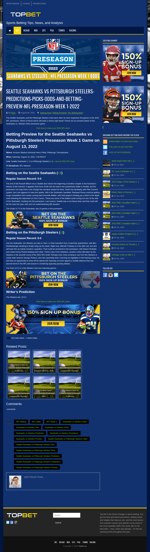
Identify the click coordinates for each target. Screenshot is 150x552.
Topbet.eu (83, 546)
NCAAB (26, 30)
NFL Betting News (75, 113)
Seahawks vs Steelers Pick (27, 427)
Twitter (7, 522)
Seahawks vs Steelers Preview (29, 439)
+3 (29, 161)
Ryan (13, 113)
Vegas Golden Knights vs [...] (125, 234)
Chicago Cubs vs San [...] (123, 255)
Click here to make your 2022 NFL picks (53, 128)
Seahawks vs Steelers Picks (57, 427)
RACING (72, 30)
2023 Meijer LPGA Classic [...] (125, 182)
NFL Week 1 (51, 422)
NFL (17, 30)
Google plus (15, 522)
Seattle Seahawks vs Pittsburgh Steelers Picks (36, 450)
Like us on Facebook (120, 152)
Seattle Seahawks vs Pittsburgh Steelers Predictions (38, 462)
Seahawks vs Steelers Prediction (30, 433)
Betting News (46, 113)
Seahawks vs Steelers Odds (75, 422)
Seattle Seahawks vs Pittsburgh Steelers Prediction (37, 456)
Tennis (61, 30)
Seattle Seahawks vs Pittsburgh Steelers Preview (37, 467)
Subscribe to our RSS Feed (123, 141)
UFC (44, 30)
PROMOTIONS (39, 3)
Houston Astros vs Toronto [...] (125, 244)
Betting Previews (60, 113)
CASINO (26, 3)
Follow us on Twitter (121, 147)
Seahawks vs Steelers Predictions (64, 433)
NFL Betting (21, 422)
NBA (36, 30)
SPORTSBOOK (12, 3)
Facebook (11, 522)
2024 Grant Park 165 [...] (123, 161)
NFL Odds (36, 422)
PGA (52, 30)
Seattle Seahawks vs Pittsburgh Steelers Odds (67, 439)
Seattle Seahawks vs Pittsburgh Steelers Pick (35, 444)
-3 (51, 161)
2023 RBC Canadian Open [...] (125, 202)
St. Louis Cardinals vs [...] (123, 171)
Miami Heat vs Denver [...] (123, 192)
